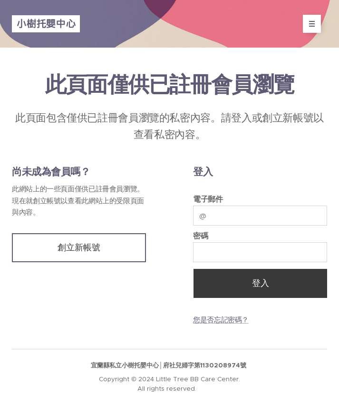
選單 (309, 24)
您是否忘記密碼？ (221, 319)
